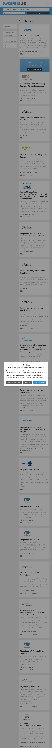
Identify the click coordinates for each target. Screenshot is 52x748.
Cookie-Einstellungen (13, 382)
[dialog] (26, 374)
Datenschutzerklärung (38, 377)
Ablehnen (27, 382)
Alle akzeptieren (40, 382)
